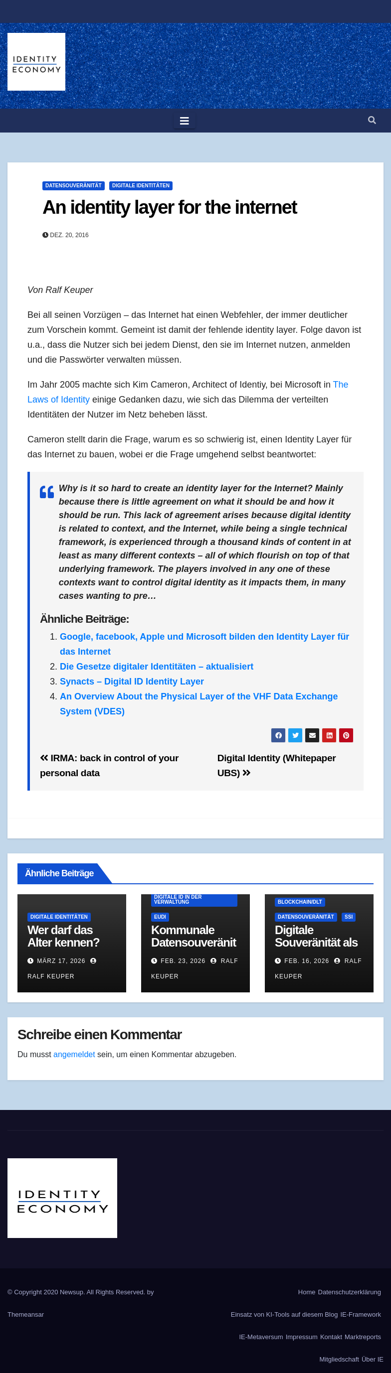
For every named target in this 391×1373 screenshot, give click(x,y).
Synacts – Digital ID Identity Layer (132, 681)
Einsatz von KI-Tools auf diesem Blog (284, 1314)
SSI (349, 917)
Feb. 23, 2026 (183, 961)
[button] (372, 120)
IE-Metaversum (261, 1337)
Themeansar (25, 1314)
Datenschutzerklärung (349, 1292)
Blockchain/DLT (300, 902)
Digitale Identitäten (141, 185)
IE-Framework (360, 1314)
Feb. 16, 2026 (306, 961)
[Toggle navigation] (185, 121)
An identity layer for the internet (169, 207)
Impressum (302, 1337)
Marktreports (363, 1337)
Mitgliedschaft (339, 1359)
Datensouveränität (73, 185)
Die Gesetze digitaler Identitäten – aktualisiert (156, 667)
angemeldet (74, 1054)
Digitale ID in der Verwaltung (177, 899)
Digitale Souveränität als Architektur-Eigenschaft (316, 948)
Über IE (373, 1359)
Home (307, 1292)
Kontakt (331, 1337)
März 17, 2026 (61, 961)
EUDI (160, 917)
